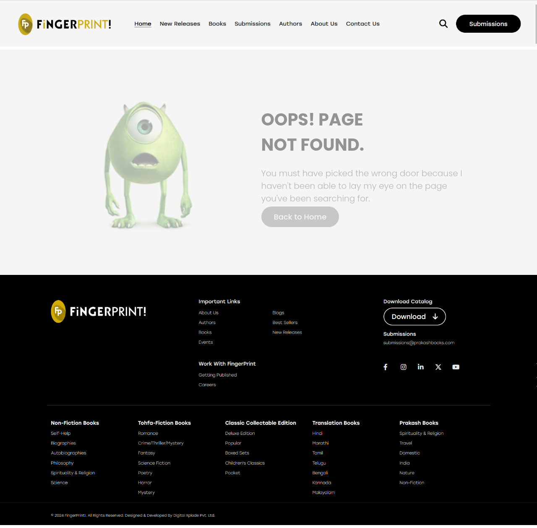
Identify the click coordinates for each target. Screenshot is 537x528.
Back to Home (300, 217)
